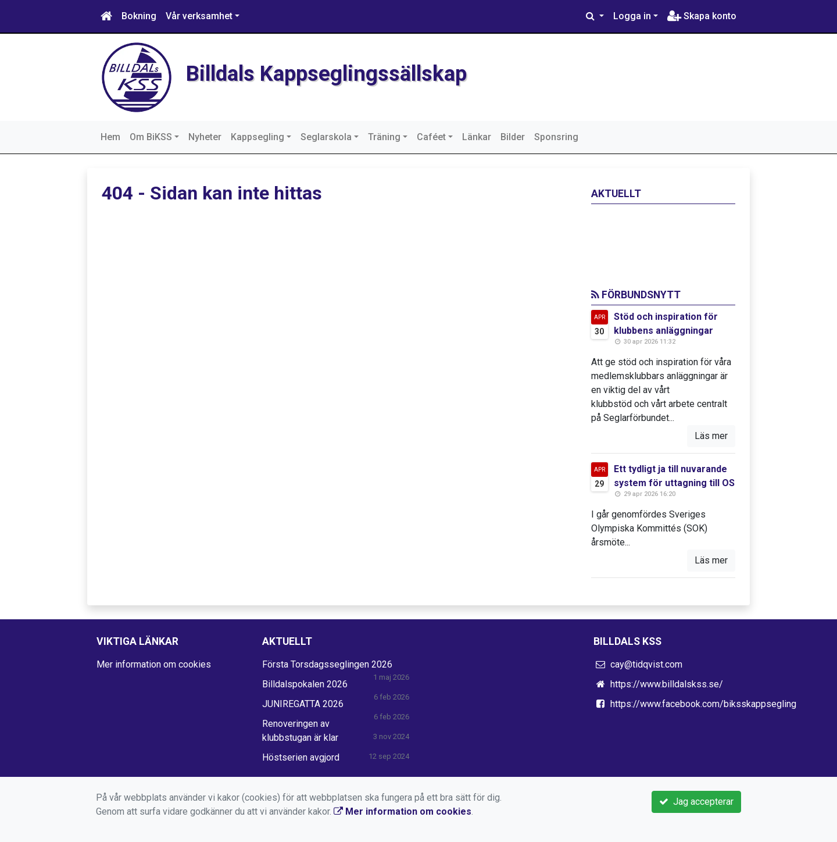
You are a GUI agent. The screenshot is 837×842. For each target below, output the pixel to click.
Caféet (431, 136)
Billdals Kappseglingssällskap (352, 72)
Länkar (476, 136)
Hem (110, 136)
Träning (384, 136)
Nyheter (204, 136)
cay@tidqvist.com (646, 664)
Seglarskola (326, 136)
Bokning (138, 16)
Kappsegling (257, 136)
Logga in (632, 16)
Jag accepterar (696, 801)
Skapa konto (701, 16)
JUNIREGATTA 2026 (303, 703)
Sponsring (556, 136)
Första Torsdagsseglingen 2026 (327, 664)
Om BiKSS (151, 136)
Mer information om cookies (153, 664)
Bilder (512, 136)
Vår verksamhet (199, 16)
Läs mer (711, 435)
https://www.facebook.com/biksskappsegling (703, 703)
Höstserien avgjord (300, 757)
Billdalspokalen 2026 (305, 684)
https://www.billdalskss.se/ (666, 684)
